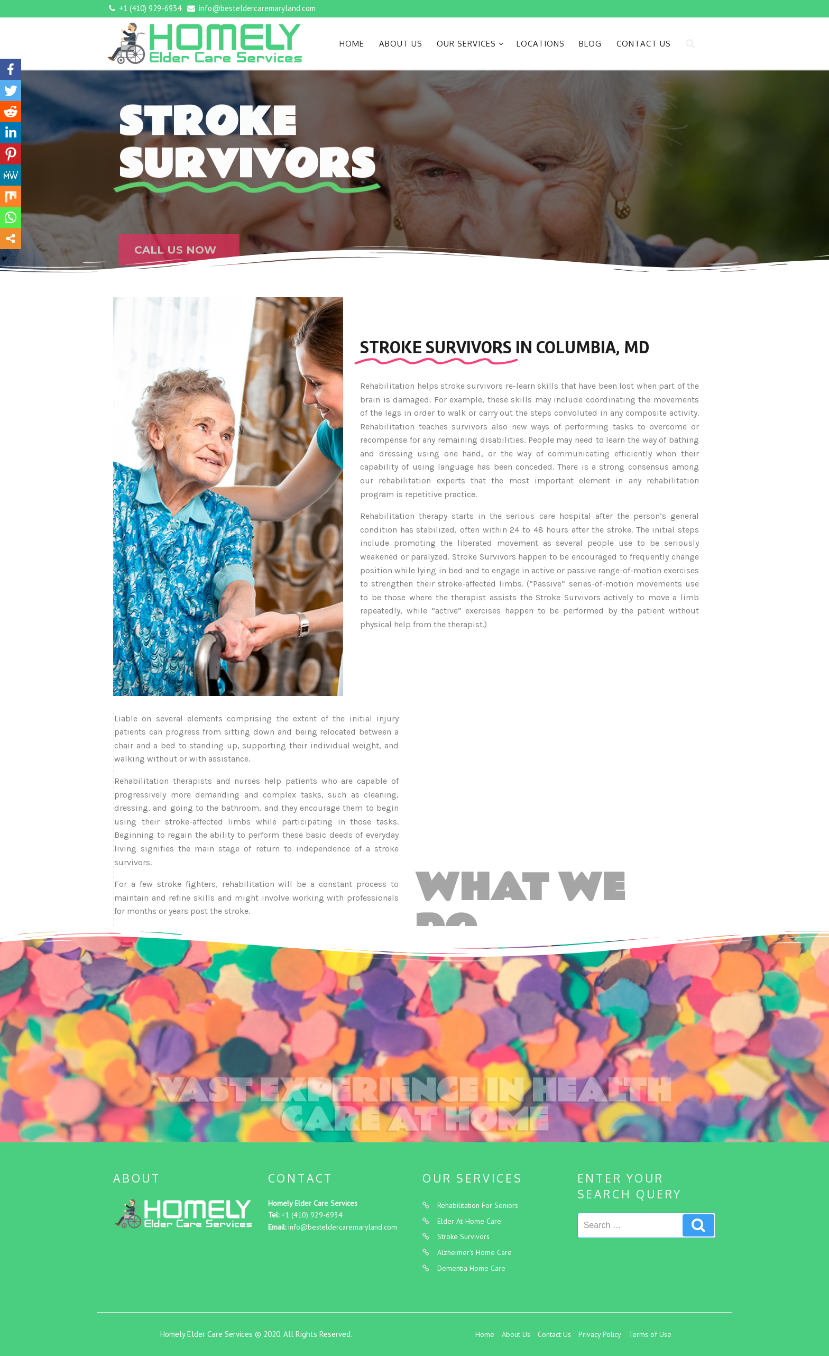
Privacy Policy (599, 1334)
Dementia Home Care (471, 1268)
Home (351, 44)
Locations (541, 44)
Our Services (470, 44)
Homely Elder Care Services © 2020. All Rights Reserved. (256, 1334)
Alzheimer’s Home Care (474, 1252)
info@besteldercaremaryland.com (342, 1227)
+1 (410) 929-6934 (312, 1215)
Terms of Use (650, 1334)
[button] (179, 264)
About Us (400, 44)
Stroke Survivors (463, 1236)
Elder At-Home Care (469, 1221)
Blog (590, 44)
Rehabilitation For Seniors (477, 1205)
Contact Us (643, 44)
